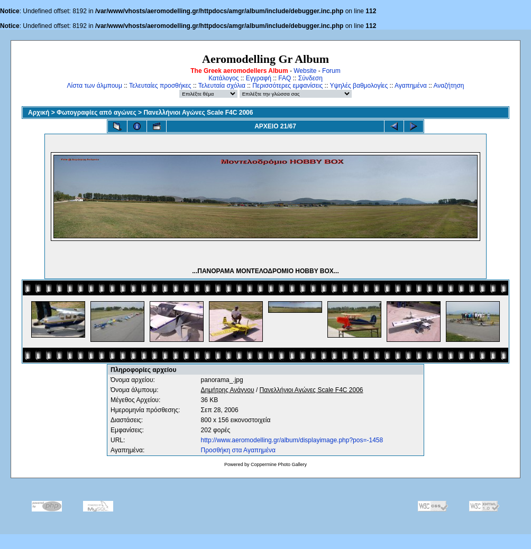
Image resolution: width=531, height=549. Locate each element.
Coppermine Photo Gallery (279, 464)
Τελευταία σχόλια (221, 85)
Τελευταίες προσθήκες (160, 85)
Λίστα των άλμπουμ (94, 85)
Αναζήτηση (449, 85)
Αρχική (38, 112)
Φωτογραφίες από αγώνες (96, 112)
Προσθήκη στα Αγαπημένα (238, 450)
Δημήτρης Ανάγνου (227, 390)
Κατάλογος (223, 78)
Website (305, 71)
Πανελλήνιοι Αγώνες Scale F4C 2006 (198, 112)
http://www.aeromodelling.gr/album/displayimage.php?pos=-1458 (292, 440)
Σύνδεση (310, 78)
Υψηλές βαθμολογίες (358, 85)
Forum (331, 71)
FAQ (284, 78)
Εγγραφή (258, 78)
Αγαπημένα (411, 85)
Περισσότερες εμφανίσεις (287, 85)
